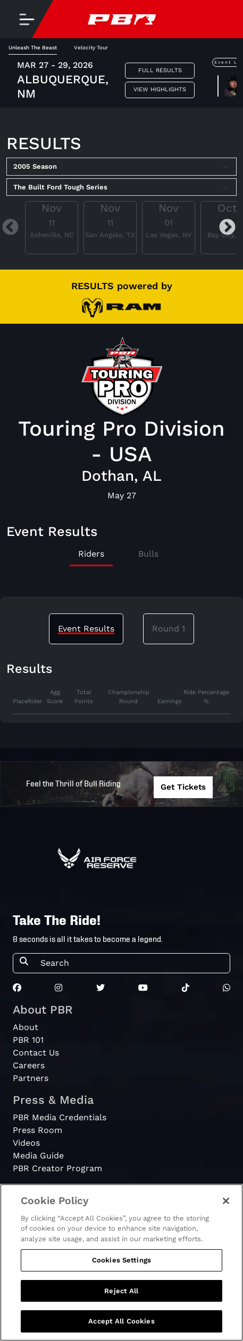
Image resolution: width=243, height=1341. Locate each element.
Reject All (121, 1295)
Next (227, 228)
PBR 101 (28, 1040)
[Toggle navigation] (26, 19)
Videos (26, 1143)
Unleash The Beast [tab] (33, 47)
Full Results (160, 70)
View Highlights (159, 89)
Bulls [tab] (148, 554)
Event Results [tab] (86, 629)
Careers (29, 1065)
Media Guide (38, 1155)
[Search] (132, 963)
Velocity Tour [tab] (91, 47)
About (25, 1027)
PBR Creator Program (57, 1168)
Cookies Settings (121, 1264)
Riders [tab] (91, 554)
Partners (30, 1078)
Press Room (37, 1130)
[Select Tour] (121, 187)
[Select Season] (121, 167)
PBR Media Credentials (59, 1117)
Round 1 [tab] (168, 629)
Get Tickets (183, 787)
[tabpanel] (121, 701)
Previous (10, 228)
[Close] (226, 1205)
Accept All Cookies (121, 1326)
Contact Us (36, 1053)
